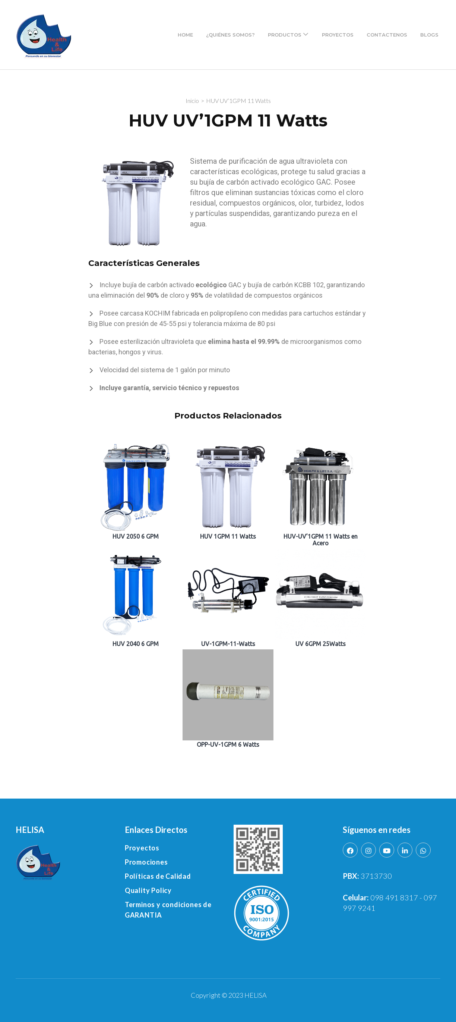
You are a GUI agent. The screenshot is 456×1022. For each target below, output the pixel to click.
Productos (284, 35)
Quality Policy (148, 890)
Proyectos (338, 35)
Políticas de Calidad (158, 876)
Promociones (146, 862)
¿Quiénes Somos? (230, 35)
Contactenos (387, 35)
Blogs (429, 35)
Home (185, 35)
